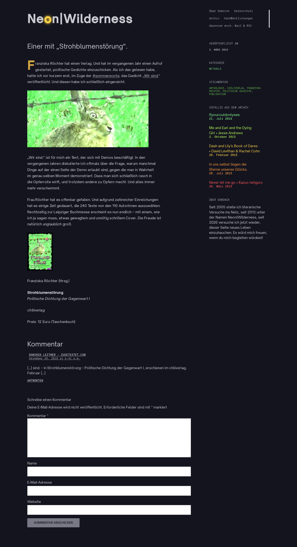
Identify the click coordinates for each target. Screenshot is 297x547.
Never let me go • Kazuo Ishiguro (236, 182)
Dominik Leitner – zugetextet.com (57, 355)
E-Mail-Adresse (39, 482)
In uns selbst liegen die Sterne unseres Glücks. (228, 166)
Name (32, 463)
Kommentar (37, 416)
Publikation (217, 94)
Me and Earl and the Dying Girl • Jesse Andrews (230, 130)
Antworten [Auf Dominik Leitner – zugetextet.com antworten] (35, 381)
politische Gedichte (237, 91)
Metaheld (215, 69)
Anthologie (216, 88)
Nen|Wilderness (80, 19)
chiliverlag (235, 88)
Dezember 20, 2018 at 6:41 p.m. (54, 358)
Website (34, 502)
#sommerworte (106, 76)
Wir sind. (151, 76)
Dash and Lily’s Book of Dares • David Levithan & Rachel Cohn (234, 148)
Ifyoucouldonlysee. (224, 115)
